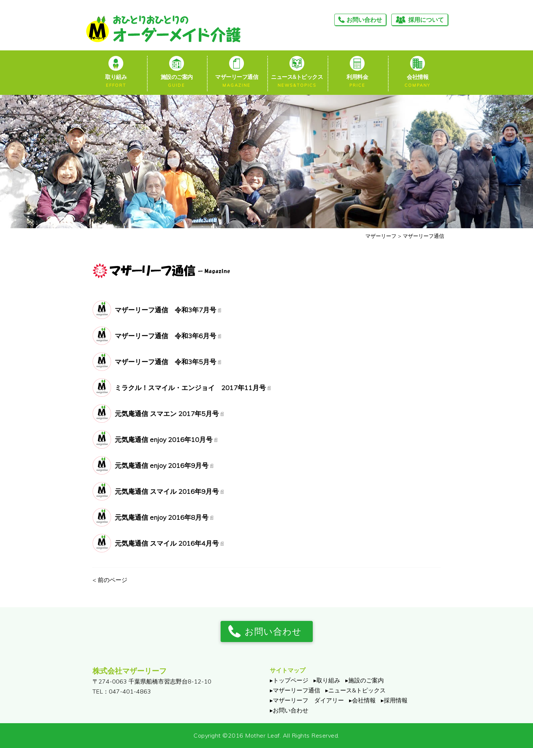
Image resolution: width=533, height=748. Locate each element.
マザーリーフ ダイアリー (308, 700)
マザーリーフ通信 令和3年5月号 (165, 362)
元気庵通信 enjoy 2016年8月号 (161, 517)
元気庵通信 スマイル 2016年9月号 (167, 491)
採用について (426, 19)
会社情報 (417, 81)
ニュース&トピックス (297, 81)
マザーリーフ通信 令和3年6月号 (165, 336)
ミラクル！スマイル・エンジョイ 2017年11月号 (190, 387)
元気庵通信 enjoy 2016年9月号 (161, 465)
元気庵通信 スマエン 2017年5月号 (167, 413)
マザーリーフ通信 (237, 81)
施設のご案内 (176, 81)
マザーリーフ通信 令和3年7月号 (165, 310)
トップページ (290, 680)
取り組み (116, 81)
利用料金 (357, 81)
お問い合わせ (364, 19)
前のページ (110, 580)
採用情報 (396, 700)
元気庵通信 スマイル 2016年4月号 (167, 543)
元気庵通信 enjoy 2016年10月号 (163, 439)
